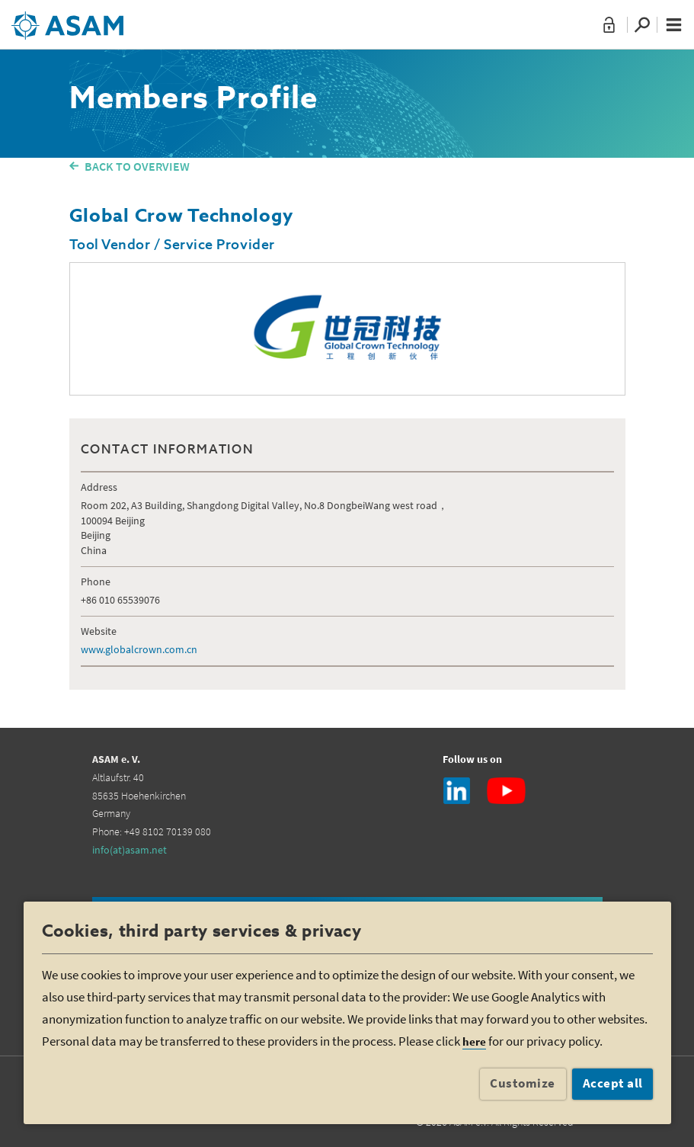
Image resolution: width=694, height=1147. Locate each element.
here (474, 1041)
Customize (522, 1083)
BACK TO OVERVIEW (137, 166)
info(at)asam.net (129, 850)
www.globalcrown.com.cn (139, 649)
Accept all (613, 1083)
